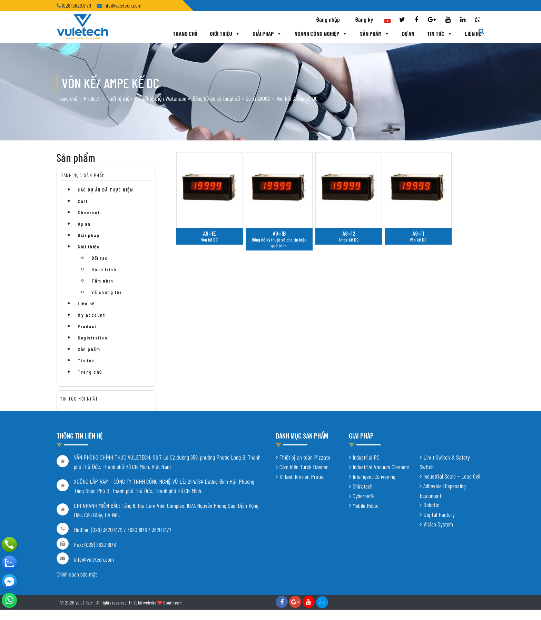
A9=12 (348, 233)
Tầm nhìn (102, 281)
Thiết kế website (142, 603)
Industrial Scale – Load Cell (451, 476)
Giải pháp (267, 33)
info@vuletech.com (94, 559)
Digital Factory (439, 514)
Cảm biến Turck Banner (303, 467)
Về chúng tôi (106, 292)
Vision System (438, 524)
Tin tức (439, 33)
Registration (92, 338)
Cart (83, 201)
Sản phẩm (375, 33)
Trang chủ (185, 33)
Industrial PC (366, 457)
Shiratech (363, 486)
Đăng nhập (328, 19)
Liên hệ (473, 33)
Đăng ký (364, 19)
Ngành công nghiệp (320, 33)
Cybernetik (364, 496)
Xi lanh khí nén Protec (302, 476)
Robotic (431, 505)
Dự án (408, 33)
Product (91, 98)
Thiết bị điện (119, 98)
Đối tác (99, 258)
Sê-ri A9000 (258, 98)
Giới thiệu (225, 33)
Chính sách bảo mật (77, 574)
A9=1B (279, 233)
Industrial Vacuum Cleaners (381, 467)
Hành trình (103, 269)
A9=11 (418, 233)
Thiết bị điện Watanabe (162, 98)
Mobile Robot (366, 505)
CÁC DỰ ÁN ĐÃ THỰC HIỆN (105, 190)
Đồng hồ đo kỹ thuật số (216, 98)
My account (91, 315)
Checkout (89, 212)
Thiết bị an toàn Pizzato (304, 457)
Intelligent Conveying (374, 476)
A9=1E (209, 233)
